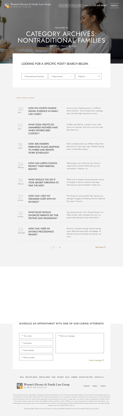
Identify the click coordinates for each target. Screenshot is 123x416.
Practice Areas (31, 377)
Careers (74, 377)
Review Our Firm (86, 377)
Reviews (60, 377)
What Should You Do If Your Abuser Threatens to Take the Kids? (43, 182)
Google (95, 386)
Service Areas (44, 377)
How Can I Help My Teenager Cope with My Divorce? (42, 198)
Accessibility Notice (84, 408)
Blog (67, 377)
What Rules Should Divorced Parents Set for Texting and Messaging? (43, 215)
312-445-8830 (99, 5)
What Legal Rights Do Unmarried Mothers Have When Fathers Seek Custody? (43, 129)
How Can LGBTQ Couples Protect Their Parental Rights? (42, 166)
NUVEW (61, 408)
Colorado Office (77, 6)
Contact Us (98, 377)
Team (22, 377)
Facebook (86, 386)
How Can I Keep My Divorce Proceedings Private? (41, 231)
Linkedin (102, 386)
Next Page (99, 247)
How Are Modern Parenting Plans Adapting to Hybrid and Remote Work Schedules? (43, 148)
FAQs (54, 377)
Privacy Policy (95, 408)
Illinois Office (64, 6)
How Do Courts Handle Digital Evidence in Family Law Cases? (43, 111)
